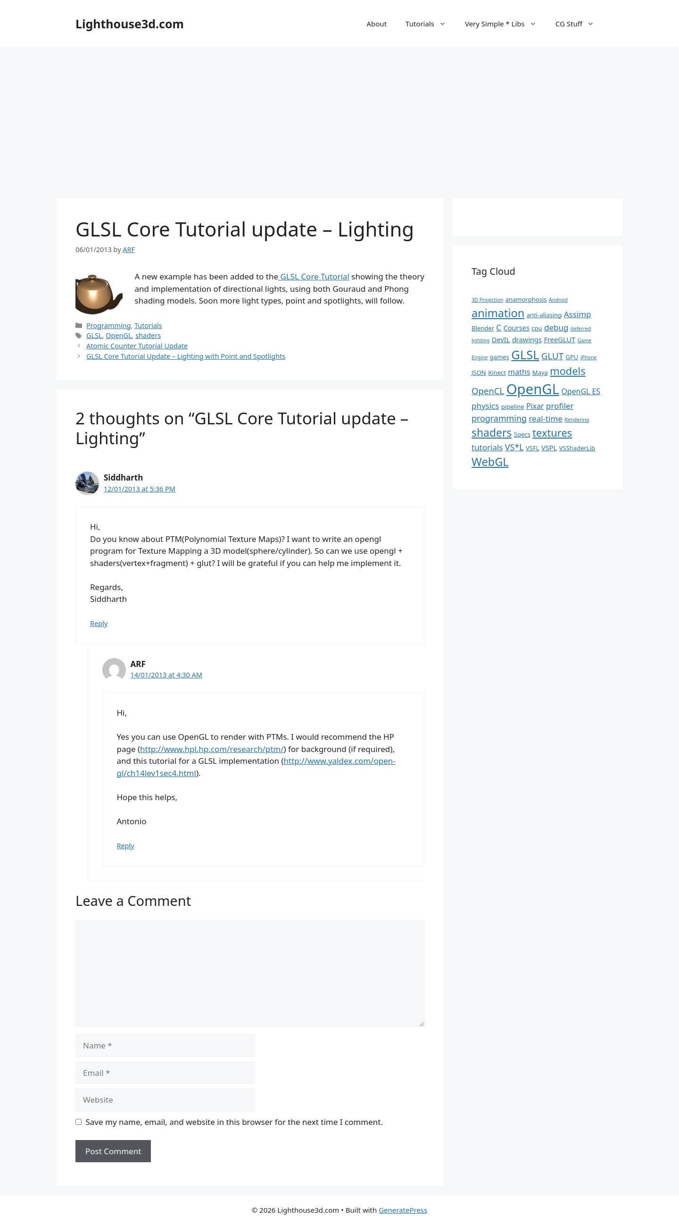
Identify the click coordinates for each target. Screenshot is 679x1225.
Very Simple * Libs (505, 23)
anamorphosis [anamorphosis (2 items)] (526, 299)
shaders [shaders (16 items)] (492, 432)
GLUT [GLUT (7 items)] (552, 356)
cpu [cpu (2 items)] (536, 328)
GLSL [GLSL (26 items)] (525, 354)
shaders (148, 335)
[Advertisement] (339, 118)
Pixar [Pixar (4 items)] (535, 406)
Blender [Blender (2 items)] (483, 328)
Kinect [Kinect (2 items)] (497, 372)
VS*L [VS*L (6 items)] (514, 447)
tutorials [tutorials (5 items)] (487, 447)
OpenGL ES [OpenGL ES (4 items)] (580, 391)
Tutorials (430, 23)
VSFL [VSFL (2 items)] (532, 448)
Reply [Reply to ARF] (125, 845)
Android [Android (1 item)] (558, 299)
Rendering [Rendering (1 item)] (576, 419)
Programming (108, 325)
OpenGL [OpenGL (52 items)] (532, 389)
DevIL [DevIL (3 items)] (501, 339)
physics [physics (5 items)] (485, 405)
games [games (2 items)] (499, 357)
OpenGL (119, 335)
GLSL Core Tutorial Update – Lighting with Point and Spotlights (185, 356)
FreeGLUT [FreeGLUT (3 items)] (559, 339)
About (376, 23)
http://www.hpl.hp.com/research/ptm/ (212, 748)
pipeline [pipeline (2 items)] (512, 406)
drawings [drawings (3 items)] (527, 339)
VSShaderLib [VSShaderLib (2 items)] (577, 448)
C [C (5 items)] (498, 327)
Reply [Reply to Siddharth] (99, 623)
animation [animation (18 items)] (498, 313)
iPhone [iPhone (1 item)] (588, 357)
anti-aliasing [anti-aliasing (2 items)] (544, 315)
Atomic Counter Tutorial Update (137, 345)
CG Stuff (579, 23)
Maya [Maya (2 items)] (540, 372)
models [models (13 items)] (567, 371)
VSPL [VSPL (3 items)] (549, 447)
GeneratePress (403, 1210)
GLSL (94, 335)
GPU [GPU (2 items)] (571, 357)
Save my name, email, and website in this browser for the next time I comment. (234, 1121)
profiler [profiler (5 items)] (560, 405)
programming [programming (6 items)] (499, 418)
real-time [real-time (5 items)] (546, 418)
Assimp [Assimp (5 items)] (577, 314)
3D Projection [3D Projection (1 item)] (487, 299)
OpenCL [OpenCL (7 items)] (488, 391)
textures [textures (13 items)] (552, 432)
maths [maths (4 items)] (519, 372)
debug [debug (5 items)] (556, 327)
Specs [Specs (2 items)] (522, 434)
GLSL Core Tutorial (313, 276)
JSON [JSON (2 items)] (479, 372)
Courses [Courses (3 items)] (517, 327)
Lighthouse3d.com (129, 24)
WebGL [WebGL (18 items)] (490, 461)
